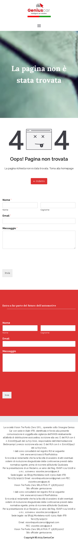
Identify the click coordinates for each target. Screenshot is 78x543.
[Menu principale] (39, 26)
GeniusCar (48, 537)
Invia (7, 273)
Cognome (45, 210)
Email (7, 215)
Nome (7, 200)
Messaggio (10, 228)
